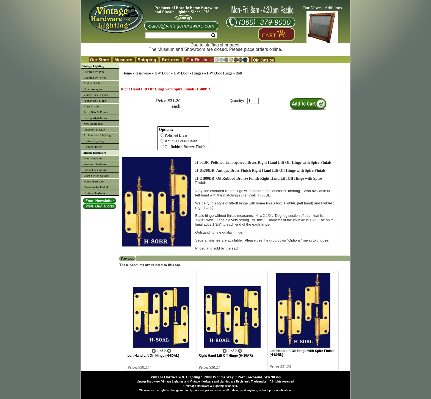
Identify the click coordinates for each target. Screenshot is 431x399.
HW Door (162, 73)
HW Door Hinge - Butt (224, 73)
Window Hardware (95, 164)
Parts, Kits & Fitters (96, 112)
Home (127, 73)
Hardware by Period (96, 187)
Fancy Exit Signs (95, 100)
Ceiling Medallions (95, 118)
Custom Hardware (95, 193)
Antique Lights (93, 83)
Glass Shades (92, 106)
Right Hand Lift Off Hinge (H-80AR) (225, 356)
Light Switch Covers (96, 175)
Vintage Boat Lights (96, 94)
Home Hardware (94, 181)
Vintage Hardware (94, 152)
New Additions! (93, 123)
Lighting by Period (95, 77)
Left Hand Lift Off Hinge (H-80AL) (153, 356)
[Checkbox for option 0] (162, 135)
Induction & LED (94, 129)
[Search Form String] (181, 35)
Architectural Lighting (97, 135)
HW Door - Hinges (188, 73)
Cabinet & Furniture (96, 169)
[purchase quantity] (253, 101)
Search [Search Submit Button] (213, 35)
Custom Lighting (94, 141)
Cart (269, 35)
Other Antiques (93, 89)
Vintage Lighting (93, 66)
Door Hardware (93, 158)
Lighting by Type (94, 71)
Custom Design (93, 146)
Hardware (143, 73)
